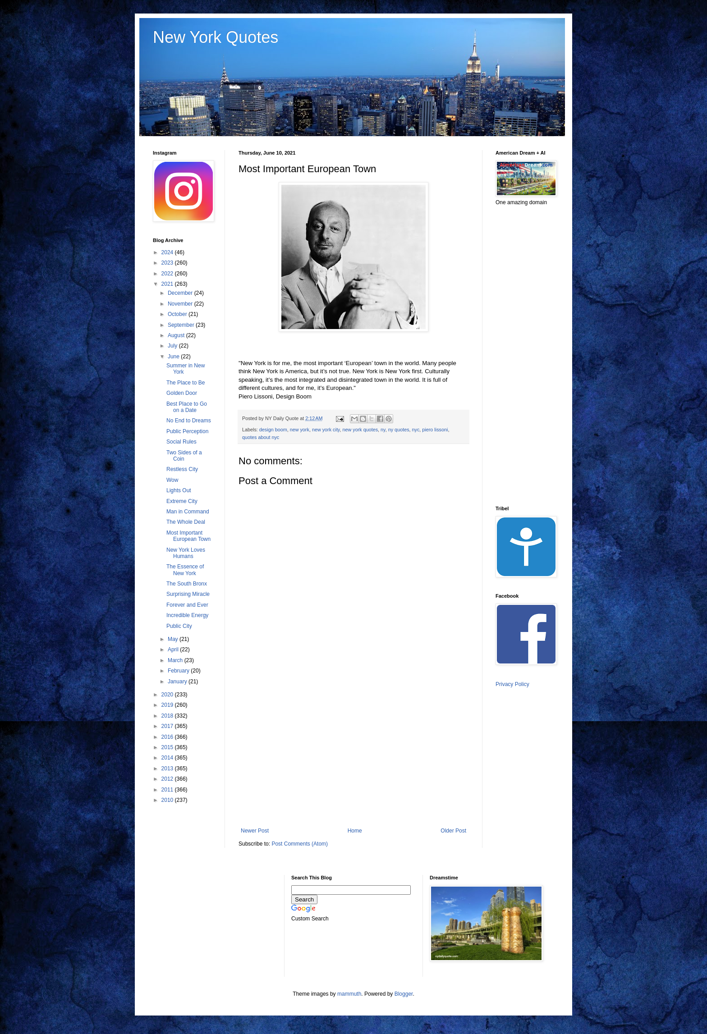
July (173, 346)
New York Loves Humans (185, 553)
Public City (179, 626)
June (174, 356)
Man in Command (187, 511)
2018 (168, 716)
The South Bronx (186, 584)
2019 (168, 705)
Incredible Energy (187, 615)
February (179, 671)
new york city (326, 429)
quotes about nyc (260, 437)
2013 (168, 768)
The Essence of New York (185, 569)
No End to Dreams (188, 420)
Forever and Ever (187, 605)
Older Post (453, 831)
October (178, 314)
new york (299, 429)
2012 (168, 779)
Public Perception (187, 431)
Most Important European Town (188, 536)
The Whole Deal (185, 522)
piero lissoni (435, 429)
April (174, 649)
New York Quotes (215, 37)
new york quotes (360, 429)
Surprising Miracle (188, 594)
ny (383, 429)
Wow (172, 480)
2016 (168, 737)
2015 (168, 747)
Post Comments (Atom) (299, 844)
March (176, 660)
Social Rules (181, 442)
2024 (168, 252)
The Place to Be (185, 383)
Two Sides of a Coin (184, 455)
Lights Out (178, 490)
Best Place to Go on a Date (186, 407)
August (177, 335)
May (173, 639)
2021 (168, 284)
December (181, 293)
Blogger (404, 994)
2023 (168, 263)
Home (355, 831)
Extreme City (181, 501)
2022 (168, 273)
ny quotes (398, 429)
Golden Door (181, 393)
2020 (168, 694)
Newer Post (255, 831)
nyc (416, 429)
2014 (168, 758)
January (178, 681)
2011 (168, 790)
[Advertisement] (353, 753)
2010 (168, 800)
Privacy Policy (512, 684)
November (181, 304)
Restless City (182, 469)
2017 (168, 726)
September (182, 325)
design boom (273, 429)
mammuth (349, 994)
